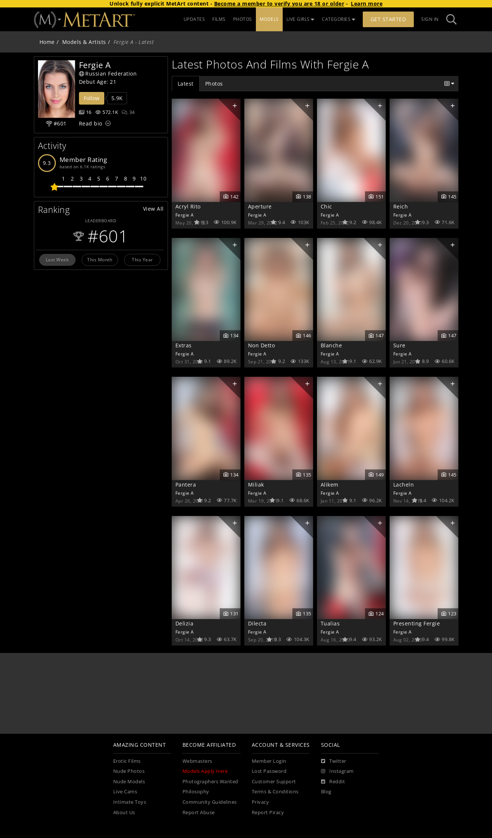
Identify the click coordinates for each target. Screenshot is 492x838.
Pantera (185, 484)
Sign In (430, 19)
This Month (99, 259)
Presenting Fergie (416, 623)
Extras (183, 345)
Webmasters (197, 761)
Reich (400, 206)
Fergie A (184, 215)
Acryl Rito (188, 206)
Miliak (256, 484)
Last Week (57, 259)
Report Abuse (198, 812)
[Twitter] (333, 761)
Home (47, 41)
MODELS (269, 19)
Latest (186, 83)
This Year (142, 259)
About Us (124, 812)
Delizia (184, 623)
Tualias (330, 623)
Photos (214, 83)
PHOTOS (242, 19)
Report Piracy (268, 812)
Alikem (330, 484)
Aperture (260, 206)
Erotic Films (127, 761)
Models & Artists (84, 41)
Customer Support (274, 781)
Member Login (269, 761)
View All (153, 208)
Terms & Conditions (275, 791)
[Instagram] (337, 771)
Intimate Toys (129, 802)
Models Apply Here (205, 771)
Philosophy (195, 791)
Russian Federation (108, 73)
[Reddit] (333, 781)
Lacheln (403, 484)
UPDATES (194, 19)
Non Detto (261, 345)
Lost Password (269, 771)
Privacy (260, 802)
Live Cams (125, 791)
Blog (326, 791)
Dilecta (257, 623)
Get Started (388, 19)
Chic (326, 206)
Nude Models (129, 781)
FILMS (219, 19)
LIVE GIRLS (300, 19)
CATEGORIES (338, 19)
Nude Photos (129, 771)
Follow (91, 98)
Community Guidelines (209, 802)
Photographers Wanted (210, 781)
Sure (399, 345)
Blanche (331, 345)
